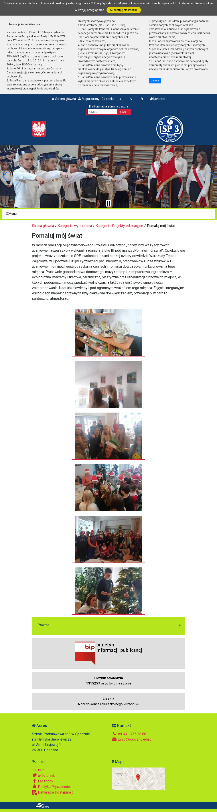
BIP (38, 770)
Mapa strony (88, 99)
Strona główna (64, 99)
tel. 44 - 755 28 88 (129, 734)
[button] (5, 176)
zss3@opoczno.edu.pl (132, 739)
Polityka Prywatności (51, 786)
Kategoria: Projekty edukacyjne (119, 226)
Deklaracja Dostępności (53, 792)
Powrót (43, 625)
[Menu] (108, 214)
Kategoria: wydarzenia (75, 226)
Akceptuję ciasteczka (124, 10)
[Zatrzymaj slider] (108, 203)
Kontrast (157, 99)
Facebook (42, 781)
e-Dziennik (43, 775)
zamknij (155, 80)
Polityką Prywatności (104, 3)
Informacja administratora (108, 106)
